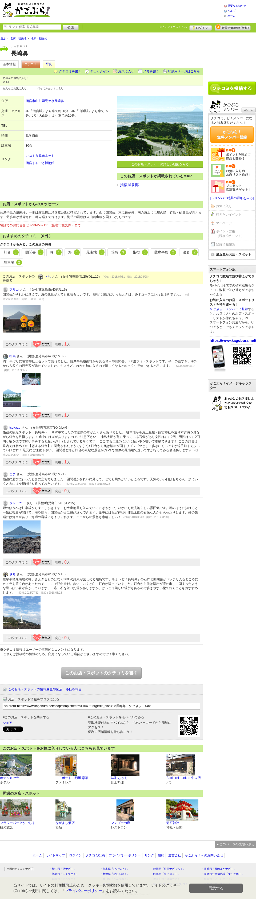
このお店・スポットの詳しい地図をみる (160, 164)
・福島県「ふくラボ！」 (64, 873)
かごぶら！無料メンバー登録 (232, 134)
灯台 (11, 252)
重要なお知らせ (236, 5)
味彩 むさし (119, 778)
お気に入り (126, 71)
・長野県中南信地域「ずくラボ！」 (222, 873)
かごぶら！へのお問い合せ (204, 855)
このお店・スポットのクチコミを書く (101, 673)
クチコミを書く (70, 71)
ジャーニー (17, 503)
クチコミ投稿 (95, 855)
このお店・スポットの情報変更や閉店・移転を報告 (45, 689)
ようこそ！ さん (173, 26)
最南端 (95, 252)
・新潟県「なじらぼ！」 (114, 873)
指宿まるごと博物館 (40, 163)
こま (12, 474)
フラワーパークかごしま (17, 823)
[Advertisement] (232, 55)
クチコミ (30, 64)
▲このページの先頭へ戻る (235, 844)
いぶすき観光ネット (40, 156)
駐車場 (13, 262)
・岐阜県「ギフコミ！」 (165, 873)
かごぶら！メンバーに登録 (229, 309)
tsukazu (14, 427)
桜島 (12, 356)
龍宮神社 (172, 823)
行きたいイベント (229, 214)
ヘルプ (231, 10)
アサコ (14, 290)
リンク (149, 855)
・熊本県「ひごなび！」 (114, 868)
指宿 (140, 252)
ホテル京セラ (9, 778)
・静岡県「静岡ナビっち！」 (168, 868)
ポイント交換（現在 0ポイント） (230, 233)
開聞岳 (34, 252)
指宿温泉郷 (129, 185)
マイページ (224, 223)
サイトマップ (55, 855)
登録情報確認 (225, 244)
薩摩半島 (165, 252)
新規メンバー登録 (233, 27)
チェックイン (99, 71)
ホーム (231, 15)
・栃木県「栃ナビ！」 (62, 868)
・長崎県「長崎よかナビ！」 (218, 868)
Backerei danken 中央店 (183, 778)
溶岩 (190, 252)
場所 (118, 252)
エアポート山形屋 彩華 (71, 778)
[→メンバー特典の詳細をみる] (232, 198)
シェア (7, 723)
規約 (161, 855)
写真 (49, 64)
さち (48, 276)
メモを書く (151, 71)
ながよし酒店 (65, 823)
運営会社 (174, 855)
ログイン (200, 27)
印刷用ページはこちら (184, 71)
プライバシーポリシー (125, 855)
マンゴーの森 (120, 823)
